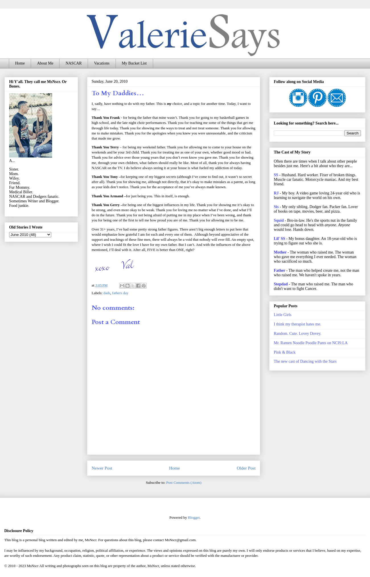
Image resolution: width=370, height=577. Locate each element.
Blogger (194, 517)
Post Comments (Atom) (184, 482)
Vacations (101, 63)
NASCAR (73, 63)
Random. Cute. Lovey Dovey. (297, 333)
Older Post (246, 468)
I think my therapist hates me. (297, 324)
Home (20, 63)
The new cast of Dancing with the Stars (305, 361)
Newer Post (102, 468)
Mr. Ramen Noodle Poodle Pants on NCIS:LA (311, 343)
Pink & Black (284, 352)
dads (107, 293)
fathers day (120, 293)
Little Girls (282, 315)
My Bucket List (134, 63)
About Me (45, 63)
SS (276, 175)
